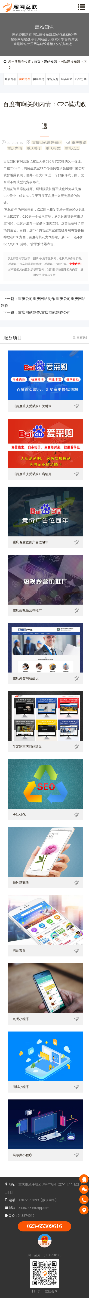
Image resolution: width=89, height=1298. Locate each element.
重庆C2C (72, 148)
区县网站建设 (66, 84)
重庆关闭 (34, 148)
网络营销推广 (38, 84)
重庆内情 (14, 148)
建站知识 (50, 61)
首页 (37, 61)
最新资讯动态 (10, 84)
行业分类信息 (80, 84)
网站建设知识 (24, 84)
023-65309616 (44, 1226)
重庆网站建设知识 (47, 142)
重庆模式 (53, 148)
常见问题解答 (52, 84)
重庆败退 (79, 142)
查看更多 (82, 337)
